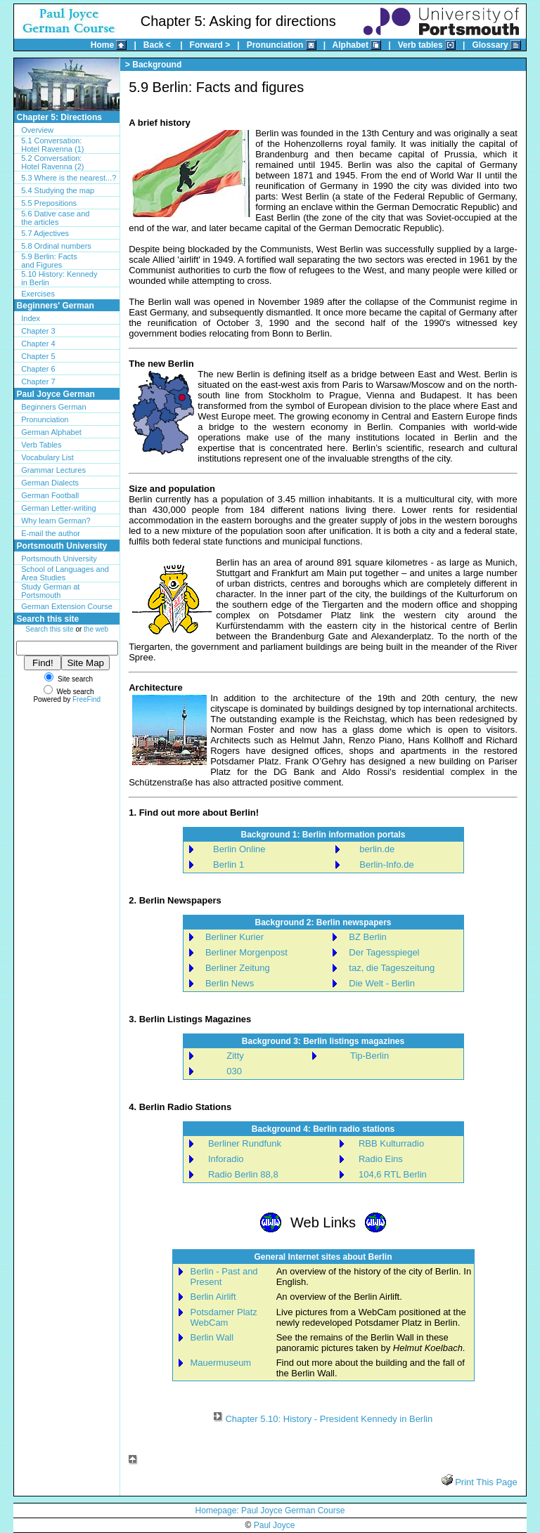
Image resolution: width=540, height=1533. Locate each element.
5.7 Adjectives (45, 233)
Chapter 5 (38, 356)
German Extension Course (66, 606)
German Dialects (50, 482)
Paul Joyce (274, 1525)
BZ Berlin (367, 937)
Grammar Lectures (53, 470)
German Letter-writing (58, 508)
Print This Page (485, 1482)
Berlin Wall (212, 1337)
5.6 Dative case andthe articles (55, 217)
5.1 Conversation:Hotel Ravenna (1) (52, 144)
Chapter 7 (38, 381)
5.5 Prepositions (49, 203)
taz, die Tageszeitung (392, 968)
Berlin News (229, 983)
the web (96, 629)
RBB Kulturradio (391, 1143)
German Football (50, 495)
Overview (37, 130)
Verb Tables (41, 445)
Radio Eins (381, 1159)
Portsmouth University (59, 558)
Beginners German (53, 407)
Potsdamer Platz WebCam (224, 1317)
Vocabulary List (47, 457)
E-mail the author (50, 533)
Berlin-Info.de (386, 864)
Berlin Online (239, 849)
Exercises (38, 293)
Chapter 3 (38, 331)
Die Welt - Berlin (382, 983)
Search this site (49, 629)
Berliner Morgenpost (246, 952)
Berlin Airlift (213, 1296)
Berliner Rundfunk (244, 1143)
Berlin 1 (228, 864)
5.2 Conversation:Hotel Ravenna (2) (52, 162)
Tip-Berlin (369, 1055)
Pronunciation (44, 419)
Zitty (235, 1055)
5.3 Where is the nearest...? (68, 178)
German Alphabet (51, 432)
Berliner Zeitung (237, 968)
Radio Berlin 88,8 (243, 1174)
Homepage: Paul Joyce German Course (270, 1510)
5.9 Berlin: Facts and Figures (49, 260)
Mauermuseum (221, 1362)
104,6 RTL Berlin (393, 1174)
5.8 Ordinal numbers (56, 246)
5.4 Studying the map (57, 190)
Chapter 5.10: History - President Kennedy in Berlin (328, 1419)
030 (234, 1071)
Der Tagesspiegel (384, 952)
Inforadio (226, 1159)
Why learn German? (55, 520)
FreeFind (86, 699)
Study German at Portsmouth (50, 590)
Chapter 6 (38, 369)
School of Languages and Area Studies (65, 573)
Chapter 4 (38, 343)
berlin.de (376, 849)
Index (30, 318)
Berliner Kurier (234, 937)
